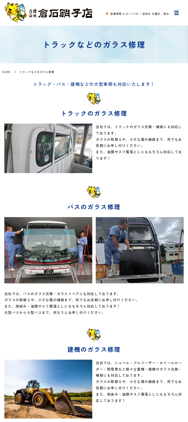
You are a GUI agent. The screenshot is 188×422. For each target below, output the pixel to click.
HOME (6, 72)
